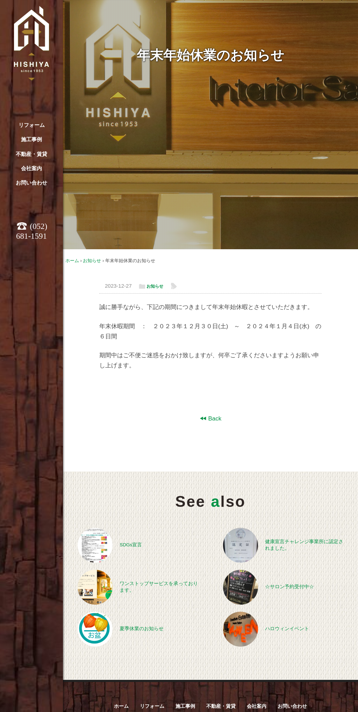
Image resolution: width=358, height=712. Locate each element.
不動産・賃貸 (31, 154)
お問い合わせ (31, 183)
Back (214, 418)
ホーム (72, 260)
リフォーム (32, 125)
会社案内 (31, 168)
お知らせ (92, 260)
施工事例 (31, 139)
